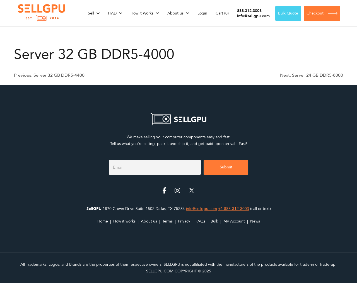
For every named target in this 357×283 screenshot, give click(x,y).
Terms (167, 221)
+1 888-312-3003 (233, 208)
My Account (234, 221)
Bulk (214, 221)
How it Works (142, 13)
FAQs (200, 221)
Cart (222, 13)
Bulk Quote (288, 13)
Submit (226, 167)
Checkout (322, 13)
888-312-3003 (249, 10)
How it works (124, 221)
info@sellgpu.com (253, 16)
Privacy (184, 221)
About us (175, 13)
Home (102, 221)
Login (202, 13)
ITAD (112, 13)
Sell (91, 13)
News (255, 221)
